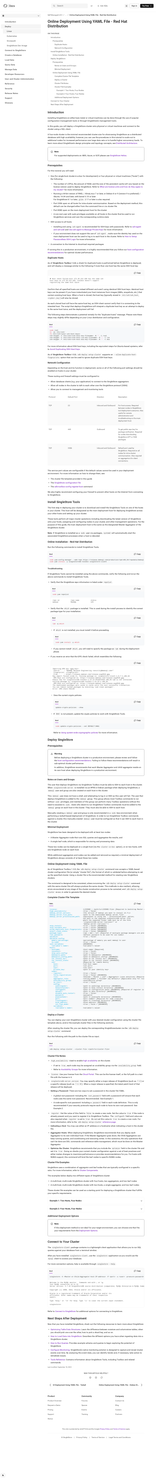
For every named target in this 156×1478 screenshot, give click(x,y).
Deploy (8, 26)
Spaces (84, 1442)
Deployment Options (88, 1262)
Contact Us (119, 1437)
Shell (51, 325)
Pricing (50, 1446)
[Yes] (90, 1414)
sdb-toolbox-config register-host (68, 490)
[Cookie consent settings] (3, 1475)
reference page (109, 1153)
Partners (118, 1451)
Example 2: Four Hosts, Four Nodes (70, 94)
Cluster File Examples (63, 87)
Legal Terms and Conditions (120, 1474)
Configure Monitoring (60, 1386)
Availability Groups (69, 1101)
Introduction (10, 22)
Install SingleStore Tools (60, 51)
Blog (117, 1442)
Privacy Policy (105, 1465)
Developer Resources (14, 74)
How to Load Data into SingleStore (66, 1372)
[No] (96, 1414)
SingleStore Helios (118, 155)
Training (85, 1451)
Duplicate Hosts (61, 44)
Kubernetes (12, 36)
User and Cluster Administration (19, 79)
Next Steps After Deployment (62, 104)
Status (50, 1455)
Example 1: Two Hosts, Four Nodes (70, 90)
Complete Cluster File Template (67, 76)
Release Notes (11, 93)
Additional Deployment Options (67, 97)
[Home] (9, 6)
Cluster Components (89, 1201)
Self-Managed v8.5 (55, 15)
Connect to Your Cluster (60, 101)
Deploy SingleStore (58, 59)
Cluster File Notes (61, 83)
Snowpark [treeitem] (11, 41)
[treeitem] (21, 22)
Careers (118, 1446)
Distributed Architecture (126, 143)
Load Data (9, 60)
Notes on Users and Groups (65, 66)
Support (8, 98)
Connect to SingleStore (15, 50)
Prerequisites (58, 41)
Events (84, 1446)
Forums (85, 1437)
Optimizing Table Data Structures (65, 1366)
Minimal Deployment (63, 69)
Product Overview (55, 1437)
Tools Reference (58, 1396)
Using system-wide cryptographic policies (79, 743)
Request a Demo (54, 1442)
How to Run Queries (59, 1379)
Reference (9, 84)
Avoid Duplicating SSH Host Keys (65, 352)
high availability (90, 1092)
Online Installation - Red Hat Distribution (68, 55)
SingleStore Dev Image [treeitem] (17, 45)
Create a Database (13, 55)
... (66, 15)
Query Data (10, 65)
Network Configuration (64, 48)
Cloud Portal (88, 1105)
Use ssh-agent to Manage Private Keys (86, 229)
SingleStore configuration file (67, 486)
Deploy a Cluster (61, 80)
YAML (51, 914)
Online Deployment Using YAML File (66, 73)
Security (8, 88)
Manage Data (11, 69)
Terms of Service (119, 1465)
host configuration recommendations (74, 771)
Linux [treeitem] (9, 31)
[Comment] (102, 1414)
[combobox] (126, 6)
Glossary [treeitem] (9, 103)
